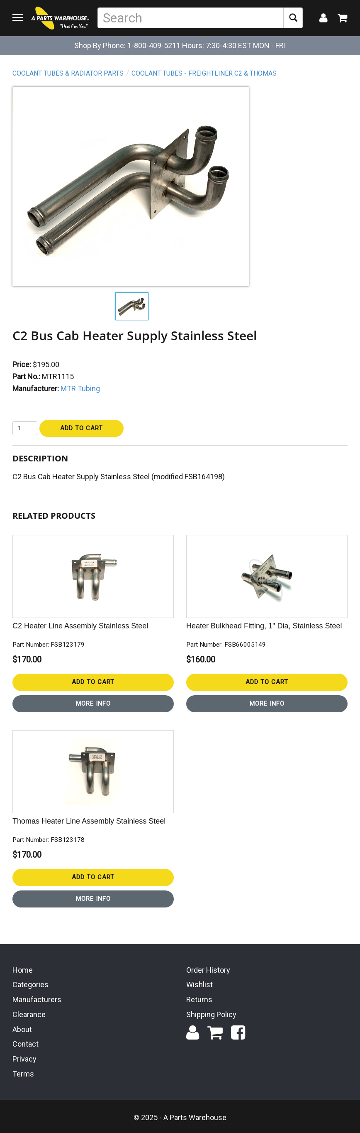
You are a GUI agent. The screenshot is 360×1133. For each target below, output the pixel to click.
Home (22, 970)
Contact (25, 1044)
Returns (199, 999)
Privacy (24, 1059)
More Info (93, 703)
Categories (30, 984)
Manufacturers (36, 999)
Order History (208, 970)
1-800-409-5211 (153, 45)
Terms (23, 1073)
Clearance (29, 1014)
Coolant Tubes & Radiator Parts (68, 73)
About (22, 1029)
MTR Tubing (80, 388)
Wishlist (199, 984)
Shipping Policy (211, 1014)
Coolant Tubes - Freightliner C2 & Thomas (204, 73)
